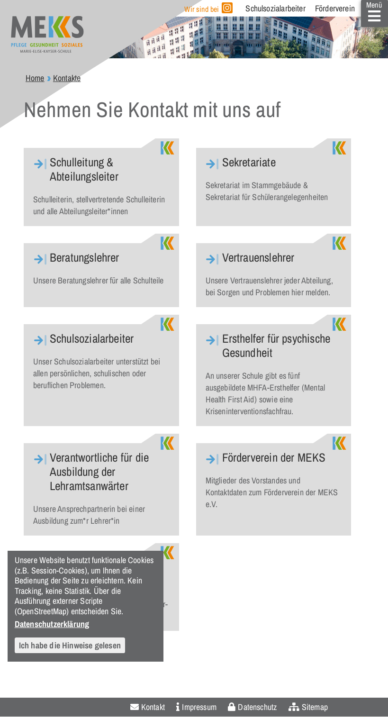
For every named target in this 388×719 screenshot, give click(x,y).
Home (35, 78)
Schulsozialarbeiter (275, 8)
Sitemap (315, 707)
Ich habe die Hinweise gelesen (70, 645)
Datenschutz (257, 707)
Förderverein (335, 8)
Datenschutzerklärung (52, 623)
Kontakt (153, 707)
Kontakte (67, 78)
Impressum (199, 707)
